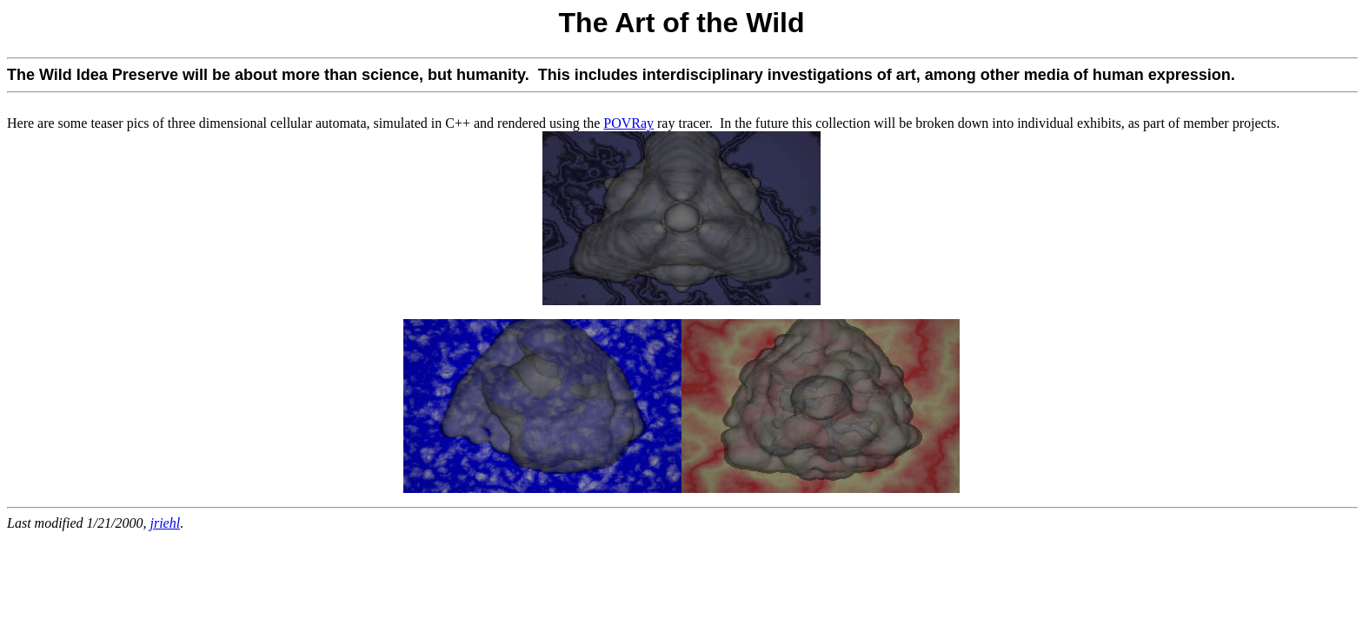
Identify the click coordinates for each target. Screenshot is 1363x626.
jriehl (165, 523)
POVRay (628, 123)
